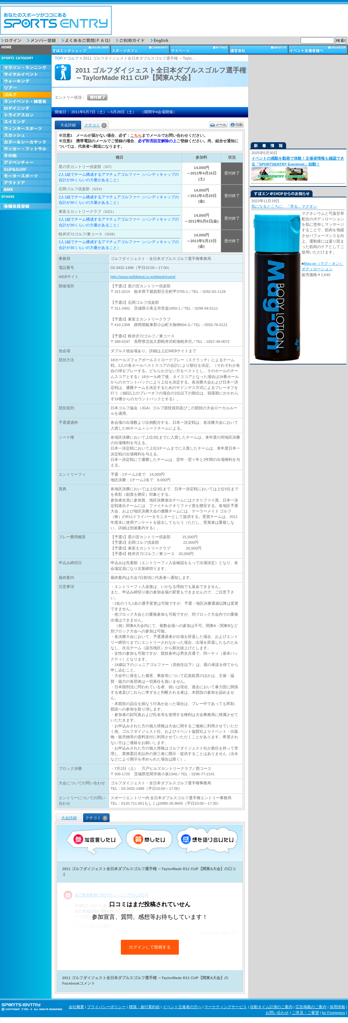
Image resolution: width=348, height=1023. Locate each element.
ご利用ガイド (133, 40)
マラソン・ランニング (26, 68)
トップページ (26, 50)
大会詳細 (69, 818)
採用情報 (337, 1007)
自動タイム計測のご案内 (271, 1007)
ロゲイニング (26, 108)
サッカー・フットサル (26, 149)
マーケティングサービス (225, 1007)
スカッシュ (26, 135)
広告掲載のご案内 (310, 1007)
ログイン (14, 40)
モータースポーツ (26, 176)
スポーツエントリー (56, 20)
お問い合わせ (277, 1013)
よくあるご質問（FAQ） (89, 40)
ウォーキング (26, 81)
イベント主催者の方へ (182, 1007)
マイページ (199, 50)
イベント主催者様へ (318, 50)
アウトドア (26, 183)
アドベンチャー (26, 162)
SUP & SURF (26, 169)
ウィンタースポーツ (26, 128)
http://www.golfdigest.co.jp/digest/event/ (143, 277)
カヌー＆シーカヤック (26, 142)
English (164, 40)
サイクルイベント (26, 74)
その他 (26, 156)
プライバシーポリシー (106, 1007)
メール (221, 124)
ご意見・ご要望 (305, 1013)
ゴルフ (26, 95)
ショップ (81, 50)
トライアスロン (26, 115)
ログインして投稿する (150, 947)
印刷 (239, 124)
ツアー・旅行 (26, 88)
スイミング (26, 122)
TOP (59, 58)
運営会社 (259, 50)
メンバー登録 (44, 40)
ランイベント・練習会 (26, 101)
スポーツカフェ (140, 50)
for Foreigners (333, 1013)
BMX (26, 189)
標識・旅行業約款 (144, 1007)
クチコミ (95, 125)
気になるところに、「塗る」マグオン (284, 206)
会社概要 (76, 1007)
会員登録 (26, 206)
